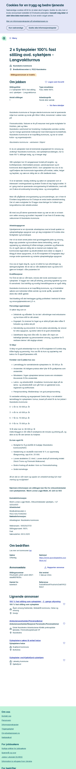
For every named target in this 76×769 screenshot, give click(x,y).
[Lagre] (64, 604)
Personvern (6, 720)
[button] (54, 567)
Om (11, 733)
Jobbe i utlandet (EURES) (12, 757)
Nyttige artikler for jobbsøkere (14, 748)
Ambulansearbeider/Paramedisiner (26, 621)
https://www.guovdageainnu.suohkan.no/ (52, 559)
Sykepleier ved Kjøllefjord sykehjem (27, 657)
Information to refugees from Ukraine (17, 761)
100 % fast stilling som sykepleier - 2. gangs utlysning (35, 601)
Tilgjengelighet (8, 729)
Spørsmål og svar (9, 753)
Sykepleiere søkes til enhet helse (25, 640)
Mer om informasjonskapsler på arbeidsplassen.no (27, 21)
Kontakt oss (6, 716)
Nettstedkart (7, 737)
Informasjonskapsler (10, 725)
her (30, 550)
